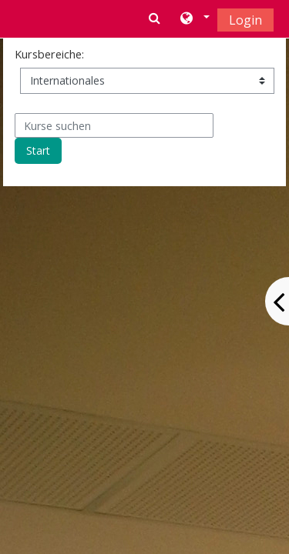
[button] (194, 19)
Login (245, 20)
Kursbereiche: (49, 54)
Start (38, 150)
